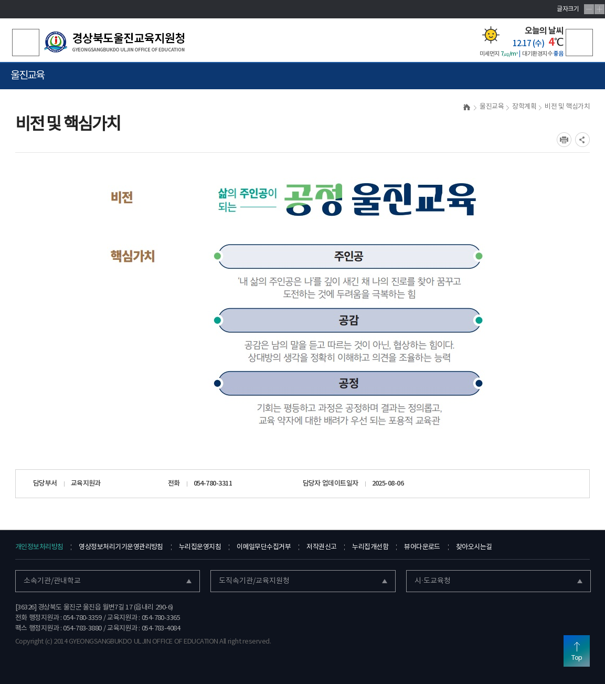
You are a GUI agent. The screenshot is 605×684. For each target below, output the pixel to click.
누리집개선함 (370, 547)
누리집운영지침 (200, 547)
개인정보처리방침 (39, 547)
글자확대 (599, 9)
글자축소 (589, 9)
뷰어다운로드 (422, 547)
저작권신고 (321, 547)
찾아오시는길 (474, 547)
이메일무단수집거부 (264, 547)
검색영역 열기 (25, 42)
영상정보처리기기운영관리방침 (121, 547)
